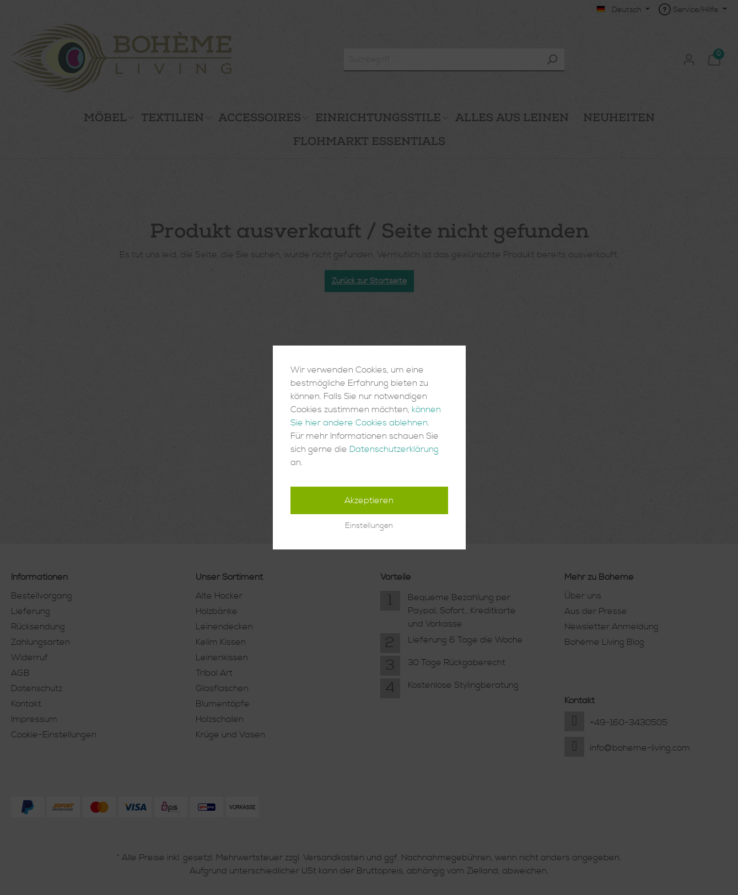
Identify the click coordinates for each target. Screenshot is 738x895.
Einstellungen (369, 526)
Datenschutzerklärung (394, 449)
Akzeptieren (369, 500)
